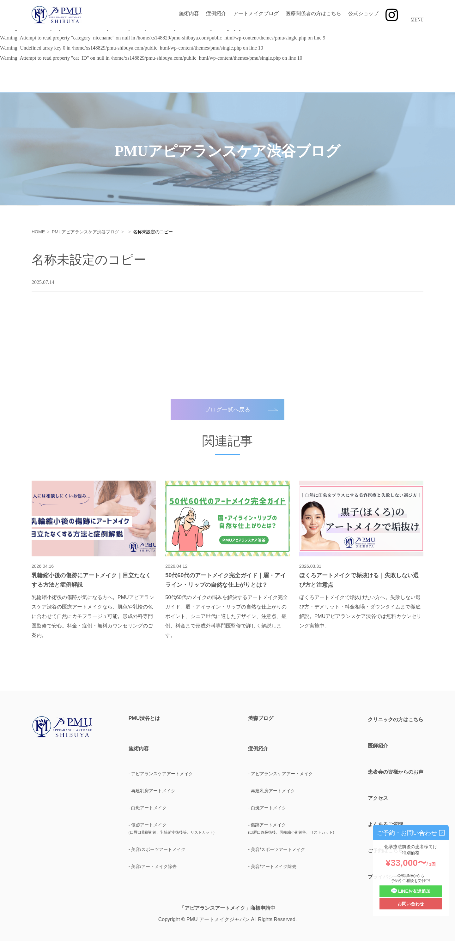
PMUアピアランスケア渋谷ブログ (85, 231)
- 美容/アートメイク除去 (153, 866)
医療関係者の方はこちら (313, 13)
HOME (38, 231)
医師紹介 (378, 745)
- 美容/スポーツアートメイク (157, 849)
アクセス (378, 798)
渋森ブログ (260, 718)
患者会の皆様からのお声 (395, 772)
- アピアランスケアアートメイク (161, 773)
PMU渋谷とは (144, 718)
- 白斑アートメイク (148, 807)
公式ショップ (363, 13)
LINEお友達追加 (410, 891)
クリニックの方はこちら (395, 719)
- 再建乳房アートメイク (152, 790)
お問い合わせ (410, 903)
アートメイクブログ (256, 13)
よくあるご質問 (385, 824)
